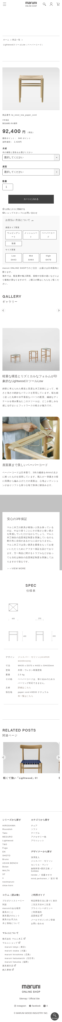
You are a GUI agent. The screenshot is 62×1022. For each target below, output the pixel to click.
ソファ (34, 830)
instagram (21, 1006)
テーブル (35, 833)
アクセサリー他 (38, 837)
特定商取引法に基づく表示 (44, 901)
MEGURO (7, 837)
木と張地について (11, 923)
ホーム (6, 40)
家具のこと (7, 912)
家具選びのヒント (11, 916)
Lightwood (7, 841)
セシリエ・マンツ (40, 865)
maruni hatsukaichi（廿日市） (20, 958)
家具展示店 (7, 966)
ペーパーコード (48, 235)
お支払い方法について (17, 220)
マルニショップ (10, 943)
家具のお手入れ (10, 920)
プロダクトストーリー (13, 901)
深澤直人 (35, 858)
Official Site (34, 999)
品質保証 (35, 916)
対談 (4, 905)
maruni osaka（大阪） (16, 951)
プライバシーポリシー (42, 908)
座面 (4, 166)
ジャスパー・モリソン (42, 861)
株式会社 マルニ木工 (12, 939)
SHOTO (6, 856)
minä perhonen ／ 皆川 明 (44, 879)
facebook (36, 1006)
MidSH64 (31, 258)
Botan (5, 867)
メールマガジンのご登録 (43, 920)
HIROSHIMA (8, 826)
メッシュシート (30, 235)
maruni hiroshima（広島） (18, 955)
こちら (45, 280)
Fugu (5, 848)
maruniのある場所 (11, 908)
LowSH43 (14, 258)
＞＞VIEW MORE (16, 569)
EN (4, 852)
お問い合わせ (37, 924)
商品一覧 (16, 40)
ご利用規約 (36, 912)
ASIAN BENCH (10, 863)
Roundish (7, 830)
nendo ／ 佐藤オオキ (41, 875)
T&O (4, 845)
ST (3, 874)
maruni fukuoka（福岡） (17, 962)
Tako (4, 833)
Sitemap (23, 999)
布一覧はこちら (25, 696)
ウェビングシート (13, 235)
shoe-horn (7, 886)
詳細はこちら (24, 688)
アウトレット (37, 841)
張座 (14, 244)
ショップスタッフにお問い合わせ (20, 213)
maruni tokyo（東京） (16, 947)
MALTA (6, 871)
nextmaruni (8, 882)
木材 (4, 148)
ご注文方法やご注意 (41, 905)
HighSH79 (48, 258)
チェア (34, 826)
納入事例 (6, 970)
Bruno (5, 859)
